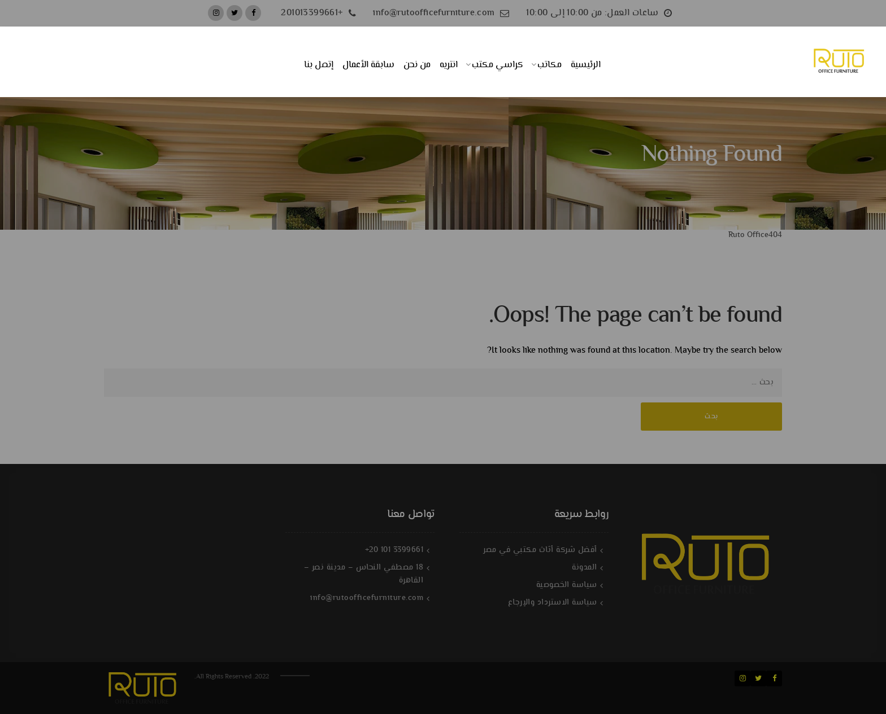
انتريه (449, 65)
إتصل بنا (318, 65)
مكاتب (549, 65)
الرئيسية (586, 65)
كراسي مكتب (497, 65)
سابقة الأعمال (368, 65)
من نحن (417, 65)
